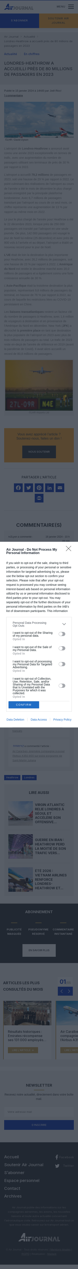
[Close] (70, 550)
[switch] (62, 634)
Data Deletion (15, 719)
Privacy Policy (62, 719)
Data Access (39, 719)
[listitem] (39, 624)
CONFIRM (24, 704)
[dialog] (39, 634)
